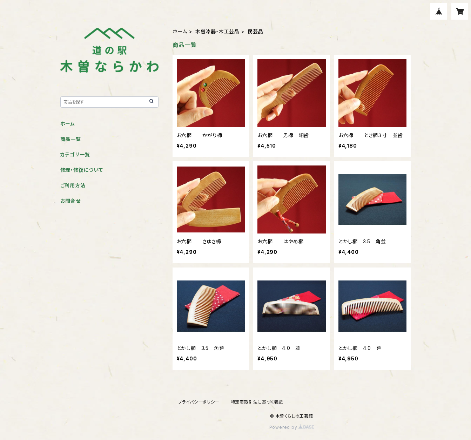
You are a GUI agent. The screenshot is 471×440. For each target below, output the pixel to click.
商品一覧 (70, 139)
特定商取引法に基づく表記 (257, 402)
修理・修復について (81, 170)
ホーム (180, 31)
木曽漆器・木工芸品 (217, 31)
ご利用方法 (73, 185)
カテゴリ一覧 (75, 154)
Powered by (291, 427)
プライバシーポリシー (199, 402)
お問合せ (70, 201)
